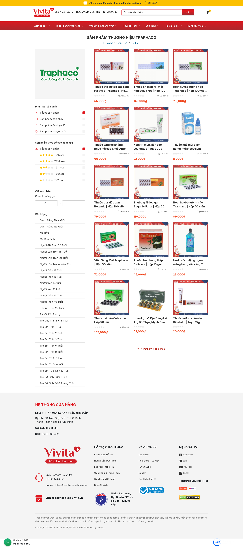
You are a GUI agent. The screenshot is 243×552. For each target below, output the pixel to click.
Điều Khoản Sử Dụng (104, 479)
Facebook (186, 454)
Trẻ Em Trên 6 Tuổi (51, 345)
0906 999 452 (50, 434)
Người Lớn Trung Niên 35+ (55, 264)
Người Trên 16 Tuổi (51, 295)
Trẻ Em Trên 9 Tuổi (51, 351)
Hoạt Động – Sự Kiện (149, 460)
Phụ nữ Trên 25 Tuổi (52, 308)
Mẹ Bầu (44, 232)
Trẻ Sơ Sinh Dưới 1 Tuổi (53, 376)
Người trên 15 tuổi (50, 289)
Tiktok (184, 473)
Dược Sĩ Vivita (101, 485)
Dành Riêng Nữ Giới (51, 226)
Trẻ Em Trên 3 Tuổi (51, 339)
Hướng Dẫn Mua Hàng (105, 460)
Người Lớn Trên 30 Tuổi (54, 257)
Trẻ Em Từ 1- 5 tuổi (51, 358)
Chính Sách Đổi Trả (103, 454)
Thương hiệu (121, 43)
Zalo (183, 460)
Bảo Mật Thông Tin (104, 466)
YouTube (186, 466)
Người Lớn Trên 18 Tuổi (53, 251)
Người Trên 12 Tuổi (51, 270)
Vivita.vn (58, 527)
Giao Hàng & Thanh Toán (107, 473)
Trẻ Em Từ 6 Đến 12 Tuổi (54, 370)
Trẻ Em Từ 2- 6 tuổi (51, 364)
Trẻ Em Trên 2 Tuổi (51, 333)
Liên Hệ (142, 473)
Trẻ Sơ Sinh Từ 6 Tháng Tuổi (57, 383)
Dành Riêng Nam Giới (52, 220)
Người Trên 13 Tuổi (51, 276)
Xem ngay (152, 3)
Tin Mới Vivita (110, 12)
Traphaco (135, 43)
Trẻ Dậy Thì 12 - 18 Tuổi (54, 320)
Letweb (100, 527)
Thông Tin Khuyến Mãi (88, 12)
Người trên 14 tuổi (50, 282)
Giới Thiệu (144, 454)
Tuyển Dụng (145, 466)
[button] (42, 25)
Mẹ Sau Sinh (47, 239)
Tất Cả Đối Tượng (50, 314)
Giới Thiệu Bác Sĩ (147, 479)
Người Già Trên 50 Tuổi (53, 245)
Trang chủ (108, 43)
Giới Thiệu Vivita (64, 12)
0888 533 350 (56, 479)
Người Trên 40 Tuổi (51, 301)
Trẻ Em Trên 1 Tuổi (51, 326)
